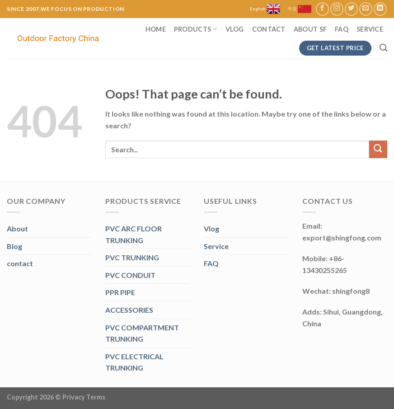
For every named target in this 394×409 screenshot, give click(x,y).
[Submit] (378, 149)
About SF (310, 29)
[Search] (383, 48)
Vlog (234, 29)
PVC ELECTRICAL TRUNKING (134, 362)
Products (195, 29)
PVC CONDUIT (130, 275)
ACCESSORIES (129, 310)
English (265, 9)
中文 (299, 9)
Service (369, 29)
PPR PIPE (120, 292)
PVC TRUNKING (132, 257)
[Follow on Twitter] (351, 8)
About (17, 228)
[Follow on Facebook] (322, 8)
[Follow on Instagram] (336, 8)
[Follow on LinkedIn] (380, 8)
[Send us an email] (365, 8)
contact (20, 263)
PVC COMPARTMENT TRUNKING (142, 333)
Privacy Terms (83, 397)
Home (155, 29)
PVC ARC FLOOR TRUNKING (133, 234)
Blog (14, 246)
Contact (269, 29)
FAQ (341, 29)
